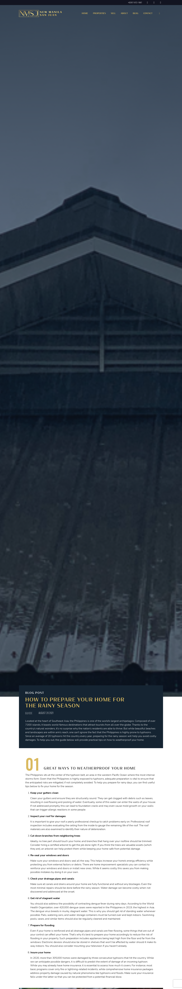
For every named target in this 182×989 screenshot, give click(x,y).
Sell (113, 13)
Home (85, 13)
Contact (147, 13)
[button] (99, 14)
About (124, 13)
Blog (135, 13)
